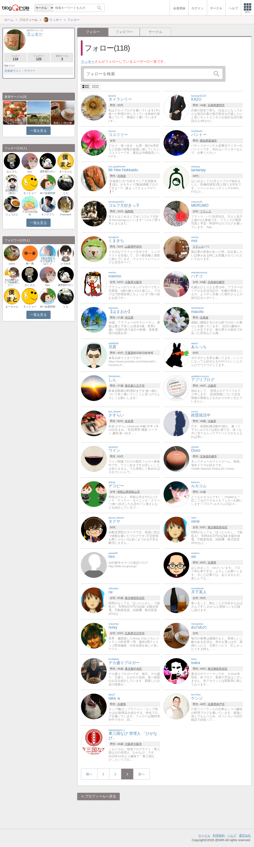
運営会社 (245, 835)
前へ (89, 774)
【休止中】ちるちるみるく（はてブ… (48, 261)
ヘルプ (231, 835)
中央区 (137, 668)
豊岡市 (220, 105)
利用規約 (219, 835)
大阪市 (137, 282)
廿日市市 (139, 633)
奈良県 (129, 421)
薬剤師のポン (48, 171)
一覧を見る (38, 131)
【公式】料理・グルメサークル (14, 121)
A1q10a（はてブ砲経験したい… (12, 282)
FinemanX (65, 214)
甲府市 (137, 246)
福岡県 (129, 211)
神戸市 (220, 704)
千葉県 (129, 352)
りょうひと (11, 214)
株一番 (30, 263)
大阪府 (129, 282)
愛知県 (204, 140)
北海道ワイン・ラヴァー (19, 70)
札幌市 (220, 282)
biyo (29, 171)
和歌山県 (123, 491)
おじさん (12, 171)
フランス (205, 211)
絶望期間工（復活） (11, 191)
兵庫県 (212, 105)
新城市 (212, 140)
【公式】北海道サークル (38, 121)
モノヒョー (29, 193)
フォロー (15, 58)
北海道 (121, 176)
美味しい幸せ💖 (62, 123)
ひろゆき (66, 263)
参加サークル (62, 58)
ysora (12, 263)
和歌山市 (134, 491)
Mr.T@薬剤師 (47, 193)
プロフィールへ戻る (100, 796)
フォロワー (124, 32)
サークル (155, 32)
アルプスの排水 (30, 213)
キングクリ (47, 214)
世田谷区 (221, 527)
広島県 (129, 633)
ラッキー (88, 61)
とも (65, 193)
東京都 (129, 385)
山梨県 (129, 246)
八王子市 (139, 385)
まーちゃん (65, 171)
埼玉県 (129, 317)
